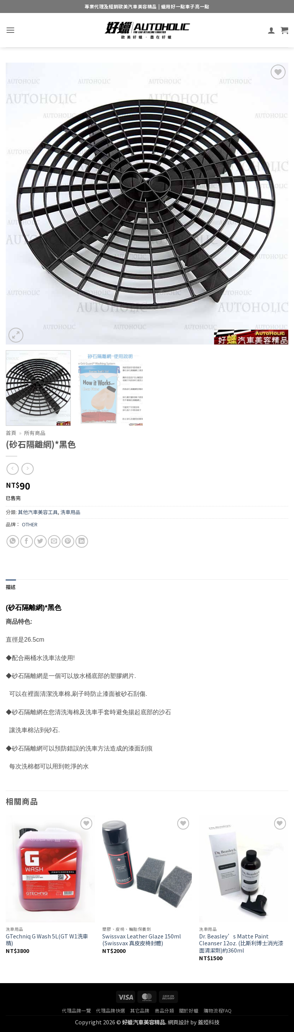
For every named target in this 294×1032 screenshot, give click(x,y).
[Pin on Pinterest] (68, 541)
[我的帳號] (271, 30)
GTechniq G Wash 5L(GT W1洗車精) (47, 940)
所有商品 (35, 433)
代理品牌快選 (110, 1010)
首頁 (11, 433)
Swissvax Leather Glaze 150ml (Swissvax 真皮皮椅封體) (141, 940)
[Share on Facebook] (26, 541)
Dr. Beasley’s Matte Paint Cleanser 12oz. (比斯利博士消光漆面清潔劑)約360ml (241, 943)
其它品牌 (139, 1010)
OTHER (30, 524)
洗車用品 (70, 512)
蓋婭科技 (208, 1022)
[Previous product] (27, 469)
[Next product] (12, 469)
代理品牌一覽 (76, 1010)
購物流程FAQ (218, 1010)
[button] (10, 30)
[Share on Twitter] (40, 541)
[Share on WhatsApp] (13, 541)
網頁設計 (178, 1022)
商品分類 (164, 1010)
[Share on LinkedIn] (81, 541)
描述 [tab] (11, 586)
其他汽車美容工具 (38, 512)
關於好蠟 (188, 1010)
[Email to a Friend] (54, 541)
